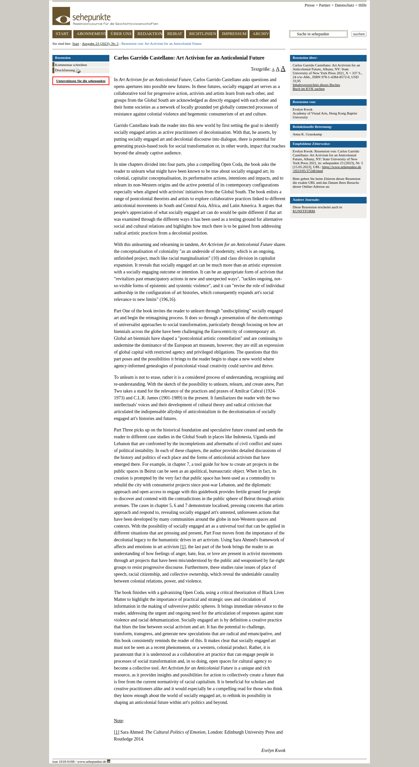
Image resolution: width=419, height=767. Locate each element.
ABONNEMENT (91, 33)
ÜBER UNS (121, 33)
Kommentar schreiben (71, 65)
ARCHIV (261, 33)
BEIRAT (174, 33)
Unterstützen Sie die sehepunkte (81, 81)
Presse (310, 5)
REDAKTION (149, 33)
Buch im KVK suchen (308, 89)
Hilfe (362, 5)
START (62, 33)
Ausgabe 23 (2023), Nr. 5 (100, 43)
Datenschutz (344, 5)
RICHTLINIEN (202, 33)
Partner (325, 5)
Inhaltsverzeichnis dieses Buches (316, 85)
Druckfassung (68, 70)
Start (75, 43)
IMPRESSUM (234, 33)
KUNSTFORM (304, 211)
